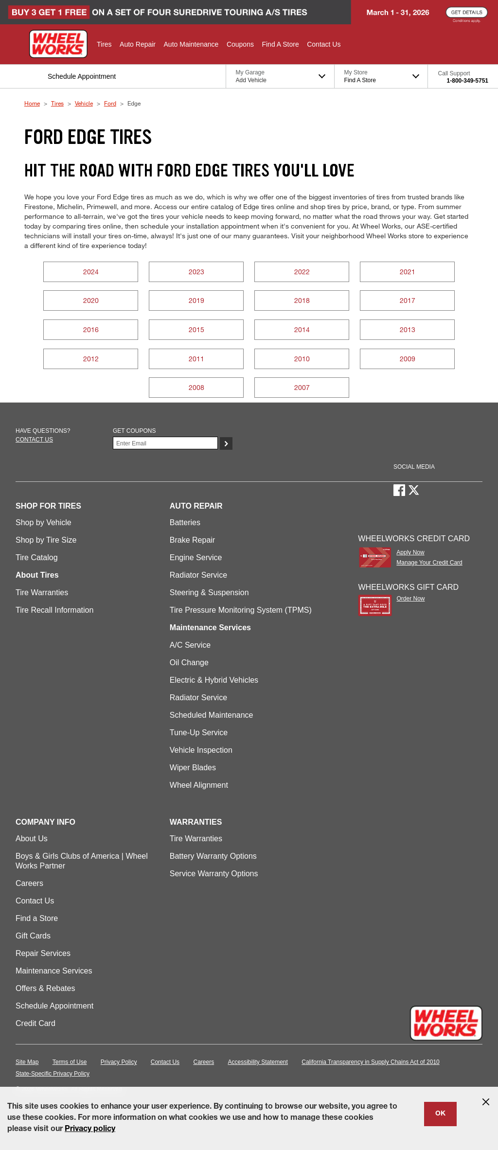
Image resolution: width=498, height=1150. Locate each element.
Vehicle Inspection (201, 750)
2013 (407, 329)
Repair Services (43, 953)
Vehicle (84, 103)
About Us (32, 838)
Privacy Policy (119, 1062)
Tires (57, 103)
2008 (196, 387)
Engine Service (196, 557)
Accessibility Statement (258, 1062)
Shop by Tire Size (46, 540)
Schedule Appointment (54, 1006)
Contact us (34, 439)
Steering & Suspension (209, 592)
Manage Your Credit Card (429, 562)
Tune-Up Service (199, 732)
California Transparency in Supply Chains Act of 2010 (371, 1062)
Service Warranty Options (214, 873)
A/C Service (190, 645)
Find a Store (37, 918)
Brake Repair (192, 540)
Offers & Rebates (45, 988)
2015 (196, 329)
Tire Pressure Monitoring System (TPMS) (241, 610)
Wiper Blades (193, 767)
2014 (302, 329)
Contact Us (35, 901)
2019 (196, 300)
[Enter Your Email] (165, 443)
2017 (407, 300)
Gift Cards (33, 936)
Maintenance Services (54, 971)
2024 (91, 271)
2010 (302, 358)
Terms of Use (70, 1062)
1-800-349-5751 (467, 80)
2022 (302, 271)
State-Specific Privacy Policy (52, 1073)
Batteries (185, 522)
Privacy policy (90, 1129)
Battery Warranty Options (213, 856)
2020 (91, 300)
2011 (196, 358)
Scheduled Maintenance (211, 715)
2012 (91, 358)
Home (32, 103)
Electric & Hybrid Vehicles (214, 680)
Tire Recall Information (54, 610)
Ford (110, 103)
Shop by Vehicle (43, 522)
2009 (407, 358)
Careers (29, 883)
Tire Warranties (42, 592)
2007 (302, 387)
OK (440, 1114)
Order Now (410, 598)
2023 (196, 271)
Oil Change (189, 662)
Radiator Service (198, 575)
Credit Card (35, 1023)
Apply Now (410, 552)
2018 (302, 300)
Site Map (27, 1062)
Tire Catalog (37, 557)
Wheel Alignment (199, 785)
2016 (91, 329)
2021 (407, 271)
